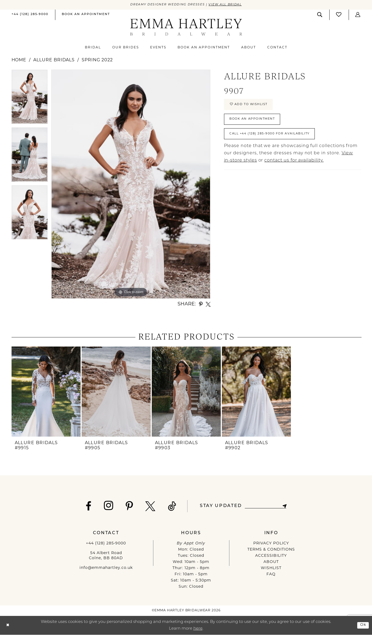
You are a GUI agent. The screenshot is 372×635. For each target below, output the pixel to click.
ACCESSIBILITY (271, 556)
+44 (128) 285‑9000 (106, 544)
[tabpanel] (30, 99)
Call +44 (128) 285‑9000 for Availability (275, 138)
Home (19, 60)
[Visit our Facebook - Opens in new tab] (86, 506)
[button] (358, 14)
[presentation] (46, 392)
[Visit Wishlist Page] (339, 14)
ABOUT (271, 562)
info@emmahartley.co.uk (106, 568)
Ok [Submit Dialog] (362, 625)
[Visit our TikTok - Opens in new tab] (170, 506)
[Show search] (319, 14)
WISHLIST (271, 568)
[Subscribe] (286, 506)
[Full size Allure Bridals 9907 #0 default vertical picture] (131, 184)
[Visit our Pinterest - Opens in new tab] (127, 506)
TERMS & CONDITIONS (271, 550)
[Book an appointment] (86, 14)
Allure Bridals (54, 60)
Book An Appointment (255, 121)
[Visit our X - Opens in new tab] (148, 506)
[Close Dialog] (8, 625)
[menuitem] (30, 15)
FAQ (271, 575)
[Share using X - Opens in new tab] (208, 304)
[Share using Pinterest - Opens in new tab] (201, 304)
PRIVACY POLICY (271, 544)
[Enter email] (265, 506)
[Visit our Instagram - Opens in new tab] (106, 506)
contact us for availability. (293, 165)
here (198, 629)
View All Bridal (229, 4)
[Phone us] (30, 14)
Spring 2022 (97, 60)
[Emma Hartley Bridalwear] (186, 27)
